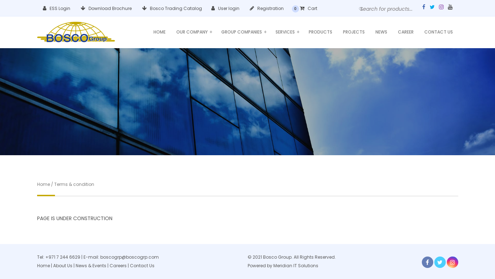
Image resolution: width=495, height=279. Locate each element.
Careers (118, 266)
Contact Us (438, 32)
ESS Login (56, 8)
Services (287, 32)
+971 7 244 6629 (62, 257)
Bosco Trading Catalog (172, 8)
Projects (354, 32)
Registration (267, 8)
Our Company (194, 32)
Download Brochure (106, 8)
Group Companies (244, 32)
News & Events (91, 266)
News (381, 32)
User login (225, 8)
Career (406, 32)
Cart (308, 8)
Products (320, 32)
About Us (62, 266)
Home (159, 32)
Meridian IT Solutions (295, 266)
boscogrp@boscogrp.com (129, 257)
